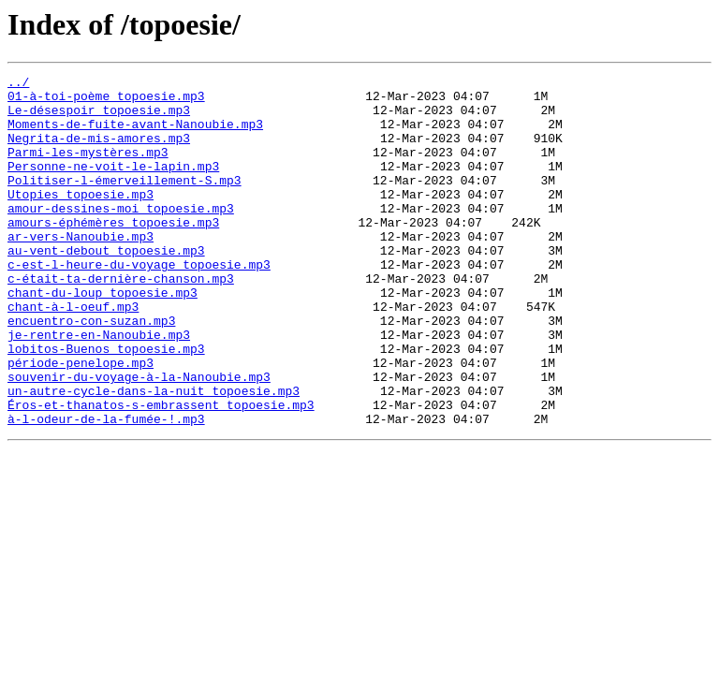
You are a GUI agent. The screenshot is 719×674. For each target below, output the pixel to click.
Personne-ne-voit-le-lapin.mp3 (113, 185)
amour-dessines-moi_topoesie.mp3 (120, 235)
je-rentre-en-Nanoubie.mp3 (98, 387)
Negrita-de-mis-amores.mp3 (98, 151)
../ (18, 84)
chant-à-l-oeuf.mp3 (73, 353)
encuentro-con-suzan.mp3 (91, 370)
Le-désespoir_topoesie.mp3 (98, 118)
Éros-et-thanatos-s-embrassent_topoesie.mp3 (161, 471)
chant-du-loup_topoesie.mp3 (102, 337)
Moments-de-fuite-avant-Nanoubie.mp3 (135, 134)
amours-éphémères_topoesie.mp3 (113, 252)
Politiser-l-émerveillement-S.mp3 (124, 202)
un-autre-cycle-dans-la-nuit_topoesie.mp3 (153, 455)
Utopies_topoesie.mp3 (80, 219)
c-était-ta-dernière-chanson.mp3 (120, 320)
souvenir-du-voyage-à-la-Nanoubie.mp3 (139, 438)
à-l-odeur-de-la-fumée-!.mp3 (106, 488)
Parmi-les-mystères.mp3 (88, 168)
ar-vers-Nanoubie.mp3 (80, 269)
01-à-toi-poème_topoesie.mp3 (106, 101)
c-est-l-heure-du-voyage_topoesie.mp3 (139, 303)
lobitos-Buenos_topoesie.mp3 (106, 404)
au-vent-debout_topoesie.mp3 (106, 286)
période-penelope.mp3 (80, 421)
